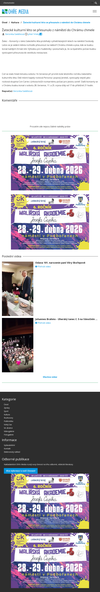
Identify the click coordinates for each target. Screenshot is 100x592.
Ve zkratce (8, 428)
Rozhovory (8, 418)
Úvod (4, 22)
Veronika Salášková (15, 34)
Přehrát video (43, 266)
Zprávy (7, 408)
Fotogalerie (9, 434)
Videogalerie (9, 431)
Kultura (15, 22)
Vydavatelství (9, 445)
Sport (6, 411)
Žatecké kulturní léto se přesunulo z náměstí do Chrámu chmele (56, 22)
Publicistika (8, 421)
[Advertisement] (50, 64)
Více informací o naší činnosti (20, 470)
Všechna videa (50, 377)
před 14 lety (33, 34)
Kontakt (7, 448)
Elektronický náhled (12, 452)
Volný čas (8, 424)
